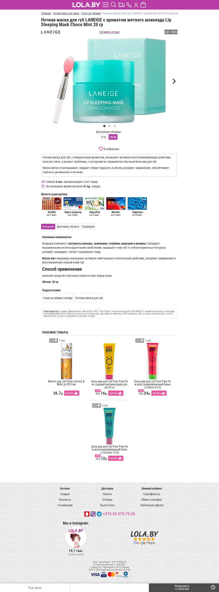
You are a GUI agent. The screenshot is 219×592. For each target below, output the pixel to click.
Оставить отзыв (109, 32)
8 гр (103, 137)
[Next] (173, 81)
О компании (65, 505)
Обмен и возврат (151, 499)
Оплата (107, 494)
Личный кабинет (151, 488)
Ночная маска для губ (89, 298)
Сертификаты (151, 494)
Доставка (107, 488)
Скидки (65, 494)
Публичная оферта (152, 505)
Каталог (65, 488)
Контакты (65, 499)
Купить (69, 393)
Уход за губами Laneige (58, 298)
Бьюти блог (107, 505)
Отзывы (107, 499)
